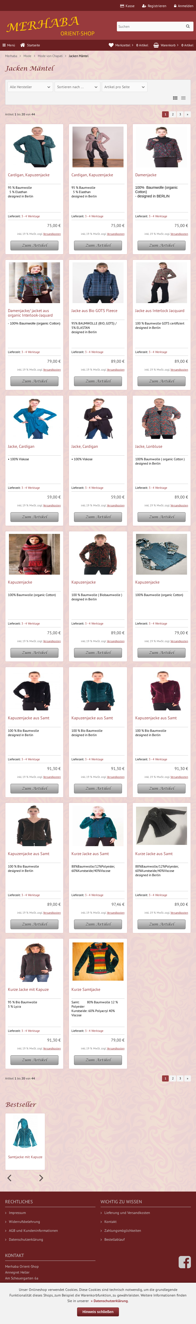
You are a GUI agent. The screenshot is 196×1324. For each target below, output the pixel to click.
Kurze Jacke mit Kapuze (28, 989)
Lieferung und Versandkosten (125, 1212)
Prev (10, 1178)
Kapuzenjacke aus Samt (28, 717)
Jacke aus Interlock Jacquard (160, 310)
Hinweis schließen (97, 1312)
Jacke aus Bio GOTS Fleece (94, 310)
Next (40, 1178)
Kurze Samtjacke (85, 989)
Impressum (15, 1212)
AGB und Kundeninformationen (31, 1230)
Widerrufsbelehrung (22, 1221)
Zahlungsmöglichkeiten (121, 1230)
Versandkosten (52, 234)
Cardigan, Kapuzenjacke (29, 174)
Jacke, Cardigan (21, 446)
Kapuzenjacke (20, 582)
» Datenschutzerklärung (109, 1301)
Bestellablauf (113, 1239)
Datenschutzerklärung (24, 1239)
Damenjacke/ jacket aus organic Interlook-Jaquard (30, 313)
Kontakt (109, 1221)
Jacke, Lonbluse (148, 446)
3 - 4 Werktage (30, 216)
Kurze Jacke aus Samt (90, 853)
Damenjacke (145, 174)
